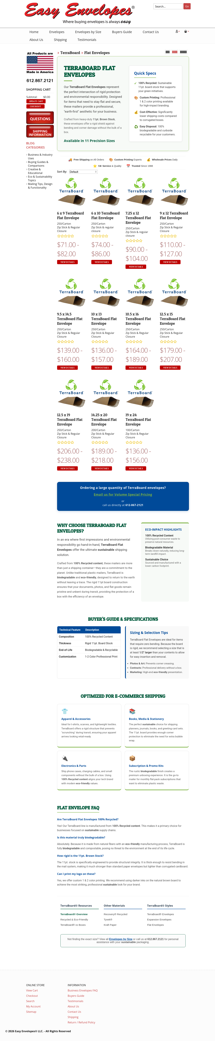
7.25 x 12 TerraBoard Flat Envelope (138, 218)
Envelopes (56, 32)
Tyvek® (108, 919)
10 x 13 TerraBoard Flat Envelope (104, 319)
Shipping (60, 39)
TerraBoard (70, 52)
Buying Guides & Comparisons (38, 163)
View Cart (32, 990)
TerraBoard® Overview (74, 914)
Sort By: (62, 171)
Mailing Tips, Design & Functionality (40, 185)
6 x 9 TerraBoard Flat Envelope (70, 215)
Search (30, 1001)
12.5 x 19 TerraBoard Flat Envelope (70, 420)
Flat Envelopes (97, 52)
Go (187, 6)
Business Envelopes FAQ (83, 990)
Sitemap (31, 1012)
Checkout (32, 996)
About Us (36, 39)
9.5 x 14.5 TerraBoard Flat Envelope (70, 319)
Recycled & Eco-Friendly (74, 919)
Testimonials (87, 39)
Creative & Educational (35, 171)
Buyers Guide (122, 32)
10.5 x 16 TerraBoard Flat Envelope (138, 319)
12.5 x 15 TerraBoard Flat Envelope (172, 319)
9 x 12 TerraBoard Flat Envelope (174, 215)
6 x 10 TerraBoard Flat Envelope (105, 215)
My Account (33, 1006)
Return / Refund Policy (81, 1022)
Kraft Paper (110, 924)
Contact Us (151, 32)
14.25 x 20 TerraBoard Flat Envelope (104, 420)
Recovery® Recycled (115, 914)
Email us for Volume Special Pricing (123, 494)
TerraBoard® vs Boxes (73, 924)
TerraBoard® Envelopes (160, 914)
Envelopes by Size (88, 32)
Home (34, 32)
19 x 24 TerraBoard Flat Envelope (138, 420)
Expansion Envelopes (159, 919)
